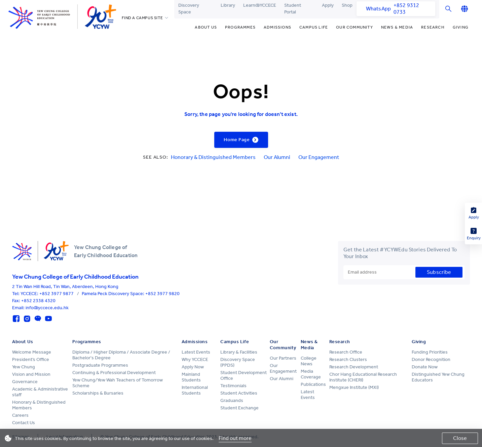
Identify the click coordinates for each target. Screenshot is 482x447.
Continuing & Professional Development (114, 372)
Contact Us (23, 422)
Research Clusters (348, 359)
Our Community (354, 27)
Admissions (277, 27)
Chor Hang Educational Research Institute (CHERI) (363, 377)
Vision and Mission (31, 374)
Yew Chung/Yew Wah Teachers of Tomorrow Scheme (117, 383)
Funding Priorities (430, 352)
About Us (206, 27)
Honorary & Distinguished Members (213, 157)
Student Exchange (239, 408)
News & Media (397, 27)
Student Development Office (243, 375)
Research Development (353, 367)
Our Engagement (318, 157)
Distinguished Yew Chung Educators (438, 377)
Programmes (240, 27)
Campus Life (313, 27)
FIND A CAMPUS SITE (142, 17)
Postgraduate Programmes (100, 365)
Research (433, 27)
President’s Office (30, 359)
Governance (25, 381)
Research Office (345, 352)
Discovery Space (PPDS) (237, 362)
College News (309, 361)
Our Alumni (277, 157)
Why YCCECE (195, 359)
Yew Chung (23, 367)
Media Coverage (311, 374)
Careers (20, 415)
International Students (195, 390)
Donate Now (425, 367)
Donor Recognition (431, 359)
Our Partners (283, 358)
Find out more (235, 438)
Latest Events (196, 352)
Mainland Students (191, 377)
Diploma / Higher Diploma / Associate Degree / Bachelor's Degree (121, 355)
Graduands (231, 400)
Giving (461, 27)
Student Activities (238, 393)
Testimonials (233, 386)
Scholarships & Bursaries (97, 393)
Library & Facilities (238, 352)
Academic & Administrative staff (40, 392)
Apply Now (193, 367)
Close (460, 438)
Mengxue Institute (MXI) (354, 387)
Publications (313, 384)
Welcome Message (31, 352)
